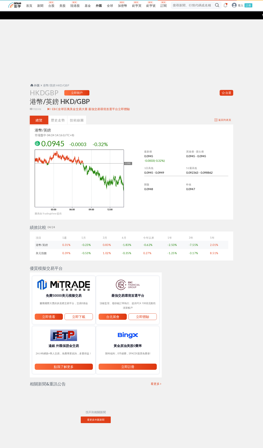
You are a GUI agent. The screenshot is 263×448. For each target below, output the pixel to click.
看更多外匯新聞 (95, 411)
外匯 (35, 77)
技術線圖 (77, 112)
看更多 (155, 375)
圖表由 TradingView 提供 (48, 205)
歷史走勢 (58, 112)
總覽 (39, 112)
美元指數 (41, 245)
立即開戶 (77, 84)
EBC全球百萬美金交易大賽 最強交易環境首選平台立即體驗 (91, 101)
